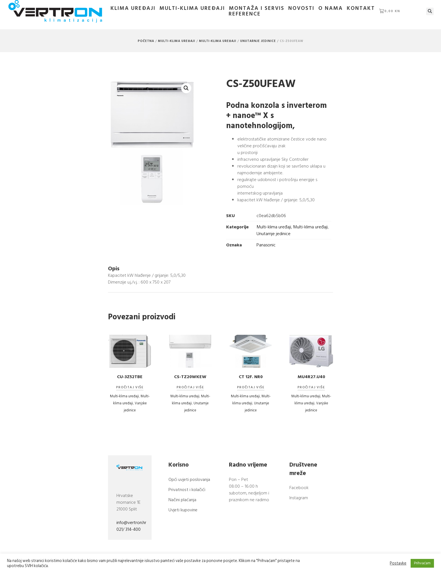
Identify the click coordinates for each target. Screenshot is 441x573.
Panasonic (266, 245)
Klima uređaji (133, 8)
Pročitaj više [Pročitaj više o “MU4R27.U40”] (311, 387)
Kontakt (361, 8)
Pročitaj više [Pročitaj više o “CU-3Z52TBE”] (129, 387)
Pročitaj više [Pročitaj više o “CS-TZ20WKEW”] (190, 387)
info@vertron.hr (131, 522)
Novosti (301, 8)
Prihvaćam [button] (422, 563)
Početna (146, 41)
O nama (330, 8)
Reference (245, 14)
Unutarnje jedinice (258, 41)
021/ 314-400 (128, 529)
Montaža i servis (256, 8)
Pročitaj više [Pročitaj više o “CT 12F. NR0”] (250, 387)
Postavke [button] (398, 563)
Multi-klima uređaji (192, 8)
